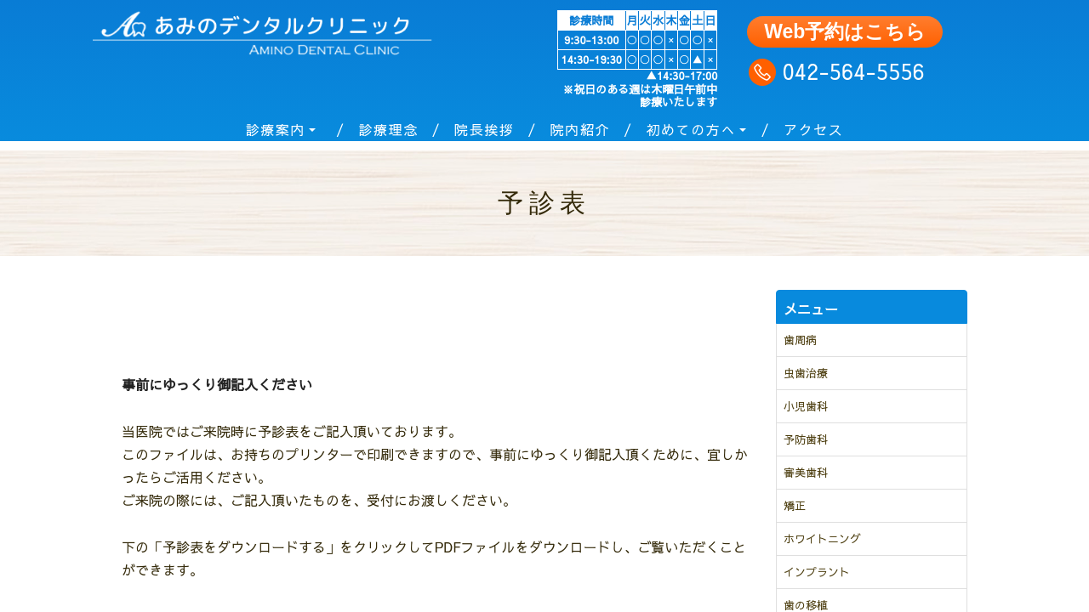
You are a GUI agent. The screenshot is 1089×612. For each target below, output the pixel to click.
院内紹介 (580, 129)
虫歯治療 (806, 373)
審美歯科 (806, 472)
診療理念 (388, 129)
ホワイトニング (822, 539)
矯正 (795, 505)
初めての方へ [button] (691, 129)
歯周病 (800, 340)
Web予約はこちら (845, 31)
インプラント (817, 572)
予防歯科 (806, 439)
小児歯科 (806, 406)
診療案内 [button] (275, 129)
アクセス (813, 129)
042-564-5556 (850, 70)
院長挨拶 (484, 129)
